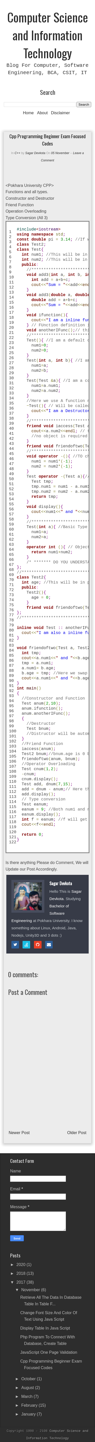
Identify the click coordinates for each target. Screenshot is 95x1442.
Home (28, 113)
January (29, 1414)
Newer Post (19, 1133)
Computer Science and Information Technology (47, 35)
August (28, 1388)
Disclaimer (60, 113)
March (27, 1396)
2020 (21, 1264)
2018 (21, 1273)
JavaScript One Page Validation (48, 1352)
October (29, 1379)
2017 (21, 1282)
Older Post (76, 1133)
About (42, 113)
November (31, 1290)
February (30, 1405)
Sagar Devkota (35, 153)
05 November (60, 153)
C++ (17, 153)
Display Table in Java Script (45, 1328)
